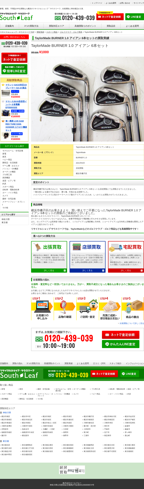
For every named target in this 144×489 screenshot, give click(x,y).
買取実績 (69, 363)
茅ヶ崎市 (128, 432)
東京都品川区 (6, 451)
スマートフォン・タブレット (45, 395)
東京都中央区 (6, 448)
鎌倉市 (127, 429)
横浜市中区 (26, 416)
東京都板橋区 (130, 448)
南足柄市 (107, 435)
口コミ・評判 (99, 363)
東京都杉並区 (48, 451)
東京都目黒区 (68, 445)
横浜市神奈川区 (110, 416)
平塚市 (106, 429)
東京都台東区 (48, 445)
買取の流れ (17, 363)
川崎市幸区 (108, 423)
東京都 (5, 222)
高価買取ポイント (52, 363)
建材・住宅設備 (9, 199)
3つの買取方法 (31, 26)
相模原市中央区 (28, 432)
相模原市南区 (6, 432)
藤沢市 (4, 435)
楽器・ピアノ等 (9, 181)
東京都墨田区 (68, 451)
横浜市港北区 (27, 420)
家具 (4, 157)
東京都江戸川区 (28, 448)
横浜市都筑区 (89, 420)
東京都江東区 (130, 445)
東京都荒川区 (109, 448)
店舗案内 (9, 26)
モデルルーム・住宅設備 (12, 151)
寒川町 (86, 432)
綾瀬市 (127, 426)
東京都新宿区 (27, 455)
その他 (5, 208)
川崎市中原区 (27, 426)
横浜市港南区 (6, 420)
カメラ (5, 196)
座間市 (65, 432)
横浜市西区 (26, 423)
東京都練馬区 (89, 445)
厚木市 (106, 426)
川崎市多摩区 (6, 426)
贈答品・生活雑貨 (9, 163)
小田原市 (87, 429)
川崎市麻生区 (89, 423)
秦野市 (65, 435)
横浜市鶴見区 (109, 420)
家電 (4, 154)
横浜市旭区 (47, 416)
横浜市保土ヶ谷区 (49, 423)
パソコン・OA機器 (10, 169)
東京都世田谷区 (90, 451)
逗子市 (106, 432)
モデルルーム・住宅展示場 (63, 390)
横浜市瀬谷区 (68, 420)
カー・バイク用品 (9, 193)
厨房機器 (6, 178)
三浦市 (86, 435)
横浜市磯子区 (89, 416)
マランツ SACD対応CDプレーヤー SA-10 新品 (16, 86)
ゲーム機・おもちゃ (10, 166)
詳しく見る (49, 270)
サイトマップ (139, 3)
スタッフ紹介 (115, 363)
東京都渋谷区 (27, 451)
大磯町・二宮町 (49, 429)
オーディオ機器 (9, 172)
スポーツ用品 (8, 187)
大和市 (45, 435)
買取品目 (111, 26)
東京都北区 (5, 445)
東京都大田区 (48, 448)
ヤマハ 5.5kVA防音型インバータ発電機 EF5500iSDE (16, 104)
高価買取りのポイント (85, 26)
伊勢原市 (4, 429)
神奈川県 (6, 219)
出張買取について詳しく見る (132, 323)
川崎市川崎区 (68, 426)
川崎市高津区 (130, 423)
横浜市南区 (5, 416)
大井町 (65, 429)
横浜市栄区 (47, 420)
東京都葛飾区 (68, 448)
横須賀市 (25, 435)
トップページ (97, 3)
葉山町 (127, 435)
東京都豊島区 (27, 445)
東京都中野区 (6, 455)
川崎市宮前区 (48, 426)
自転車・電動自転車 (10, 190)
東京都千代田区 (110, 451)
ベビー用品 (7, 160)
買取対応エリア (56, 26)
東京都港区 (129, 451)
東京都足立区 (89, 448)
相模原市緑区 (48, 432)
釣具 (4, 184)
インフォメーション (135, 363)
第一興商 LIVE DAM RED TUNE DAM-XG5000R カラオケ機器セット (16, 125)
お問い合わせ (125, 3)
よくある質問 (111, 3)
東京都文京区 (109, 445)
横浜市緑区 (67, 423)
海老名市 (25, 429)
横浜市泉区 (67, 416)
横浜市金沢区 (130, 416)
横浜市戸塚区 (130, 420)
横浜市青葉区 (6, 423)
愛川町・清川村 (90, 426)
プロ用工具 (7, 175)
